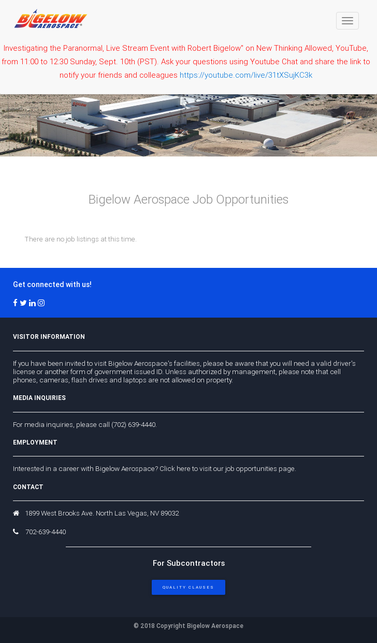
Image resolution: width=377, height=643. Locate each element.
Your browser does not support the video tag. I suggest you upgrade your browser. (188, 113)
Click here (175, 468)
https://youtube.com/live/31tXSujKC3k (246, 75)
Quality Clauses (188, 587)
